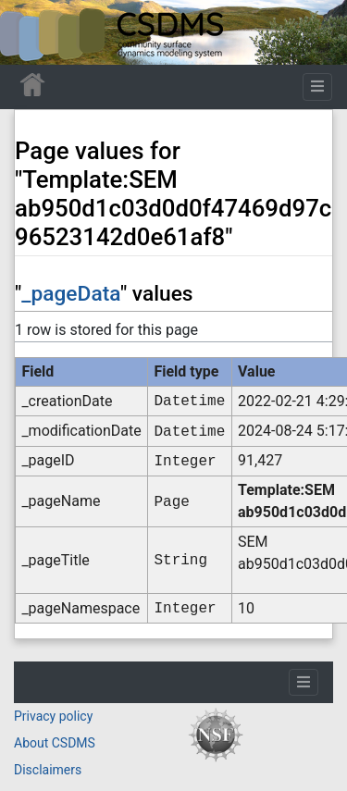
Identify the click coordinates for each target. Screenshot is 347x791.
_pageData (70, 293)
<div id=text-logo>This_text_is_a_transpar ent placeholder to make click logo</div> (29, 32)
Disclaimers (47, 769)
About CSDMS (54, 742)
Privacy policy (53, 716)
